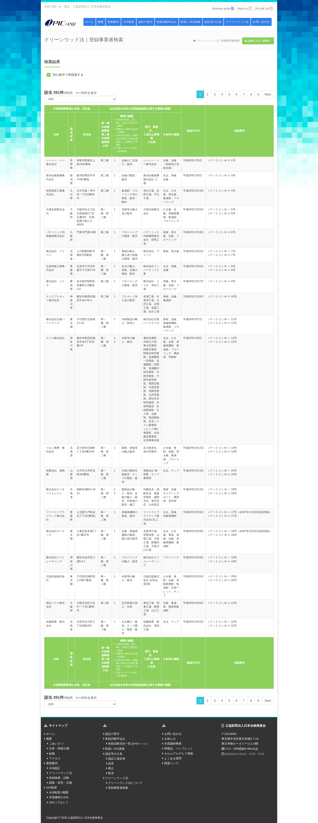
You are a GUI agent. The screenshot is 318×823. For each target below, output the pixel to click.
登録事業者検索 (230, 40)
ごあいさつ (56, 743)
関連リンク (171, 763)
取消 (111, 773)
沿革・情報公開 (59, 748)
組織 (52, 753)
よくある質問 (173, 758)
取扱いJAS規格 (191, 21)
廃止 (111, 768)
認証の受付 (145, 21)
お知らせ (170, 738)
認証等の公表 (213, 21)
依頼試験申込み (167, 21)
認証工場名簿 (116, 758)
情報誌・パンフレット (178, 748)
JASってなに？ (59, 802)
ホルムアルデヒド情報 (178, 753)
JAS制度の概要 (59, 792)
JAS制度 (128, 21)
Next (268, 94)
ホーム (89, 21)
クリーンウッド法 (237, 21)
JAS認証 (54, 768)
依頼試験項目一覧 (128, 743)
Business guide (223, 8)
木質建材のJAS (59, 797)
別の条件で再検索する (65, 74)
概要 (101, 21)
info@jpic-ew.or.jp (246, 748)
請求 (111, 763)
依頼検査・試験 (59, 777)
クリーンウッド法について (125, 783)
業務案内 (113, 21)
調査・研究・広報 (60, 782)
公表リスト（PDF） (258, 40)
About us (244, 8)
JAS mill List (264, 8)
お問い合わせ (261, 21)
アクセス (55, 758)
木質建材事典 (173, 743)
